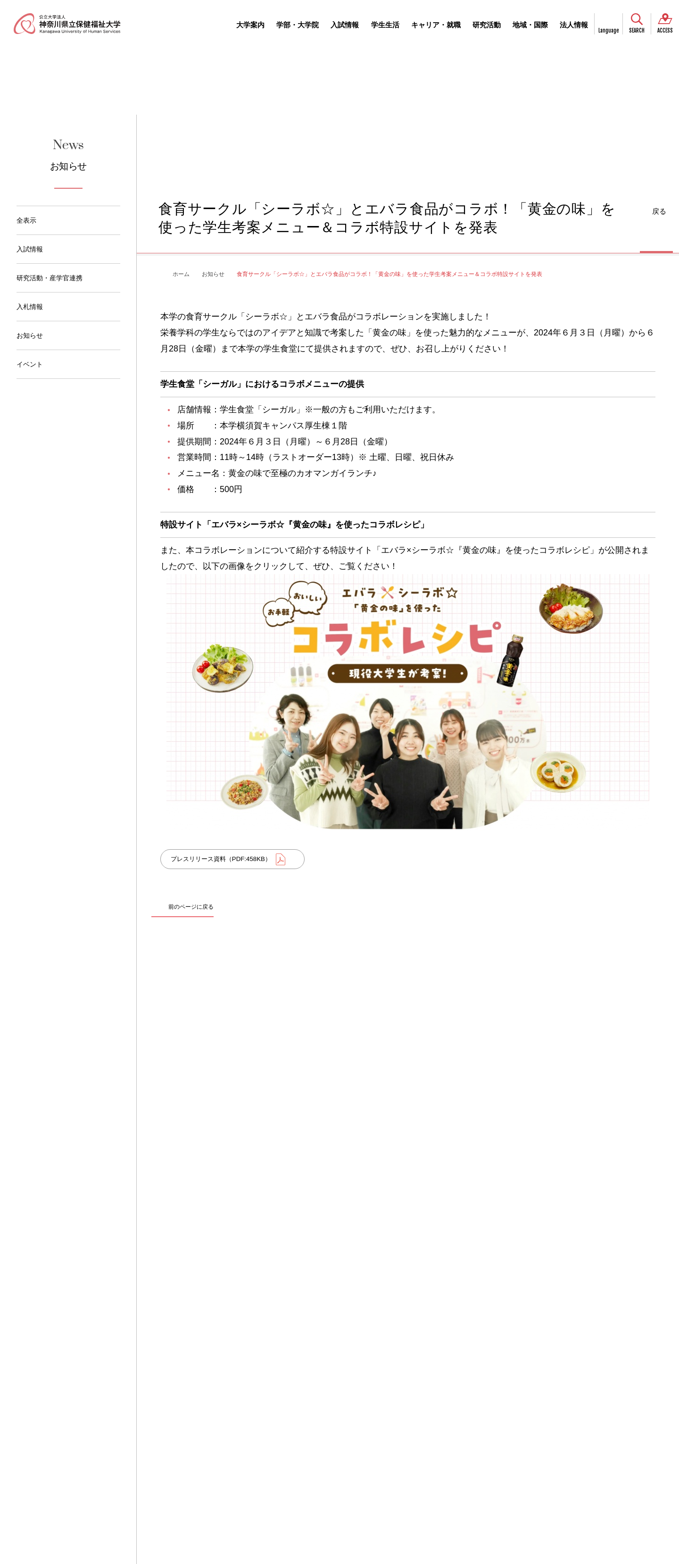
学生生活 (385, 25)
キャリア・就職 (436, 25)
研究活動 (486, 25)
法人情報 (574, 25)
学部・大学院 (297, 25)
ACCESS (665, 30)
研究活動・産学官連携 (50, 278)
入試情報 (345, 25)
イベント (30, 364)
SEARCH (637, 30)
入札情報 (30, 306)
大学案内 (250, 25)
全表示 (26, 220)
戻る (659, 211)
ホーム (181, 274)
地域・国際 (530, 25)
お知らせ (30, 335)
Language (608, 30)
